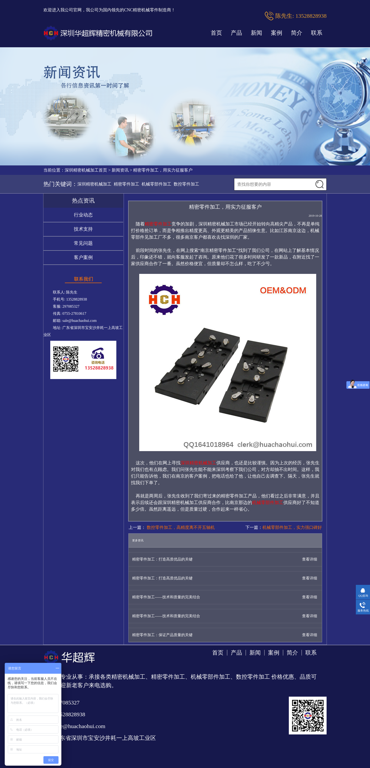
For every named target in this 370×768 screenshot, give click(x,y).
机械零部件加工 (156, 184)
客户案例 (83, 257)
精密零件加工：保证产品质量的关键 (162, 635)
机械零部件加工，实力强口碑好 (292, 527)
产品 (236, 33)
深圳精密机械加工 (94, 184)
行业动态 (83, 214)
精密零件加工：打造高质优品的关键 (162, 559)
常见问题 (83, 243)
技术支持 (83, 229)
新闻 (256, 33)
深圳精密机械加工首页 (86, 170)
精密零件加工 (126, 184)
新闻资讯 (120, 170)
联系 (316, 33)
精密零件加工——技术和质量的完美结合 (166, 597)
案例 (276, 33)
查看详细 (309, 559)
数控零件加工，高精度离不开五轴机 (180, 527)
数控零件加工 (186, 184)
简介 (296, 33)
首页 (216, 33)
